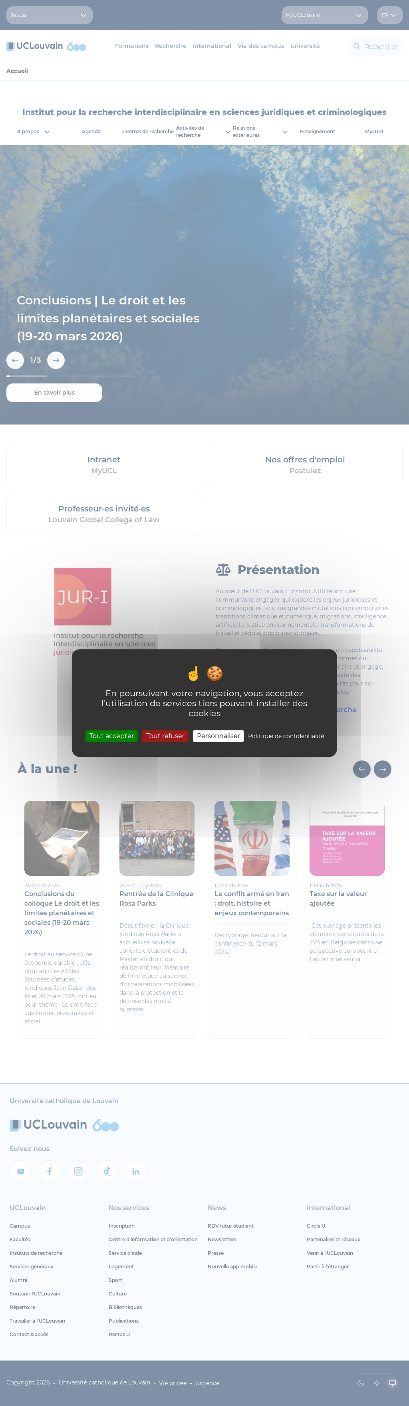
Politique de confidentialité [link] (286, 736)
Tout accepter (111, 736)
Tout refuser (165, 736)
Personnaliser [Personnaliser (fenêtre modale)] (218, 736)
